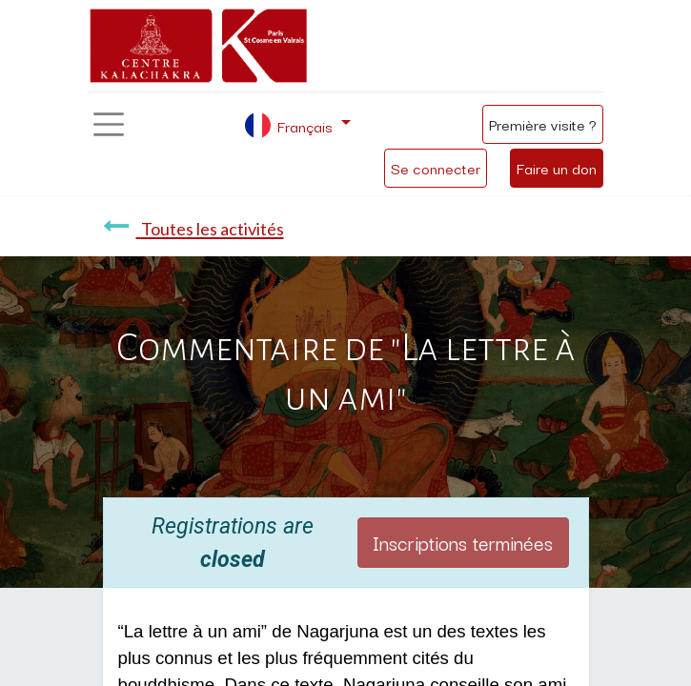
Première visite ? (543, 123)
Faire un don (557, 167)
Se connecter (435, 167)
